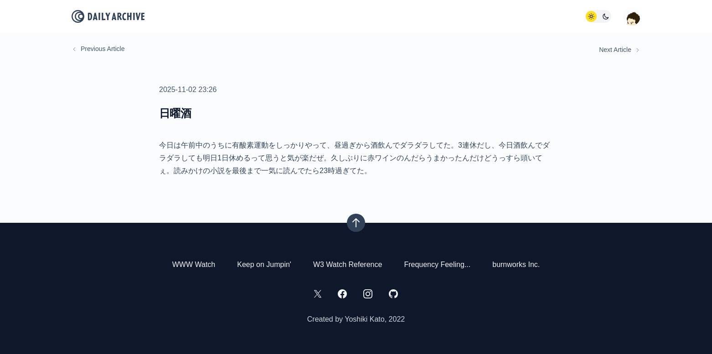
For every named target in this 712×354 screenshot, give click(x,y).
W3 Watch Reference (347, 264)
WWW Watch (194, 264)
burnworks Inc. (516, 264)
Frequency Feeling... (437, 264)
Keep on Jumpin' (264, 264)
